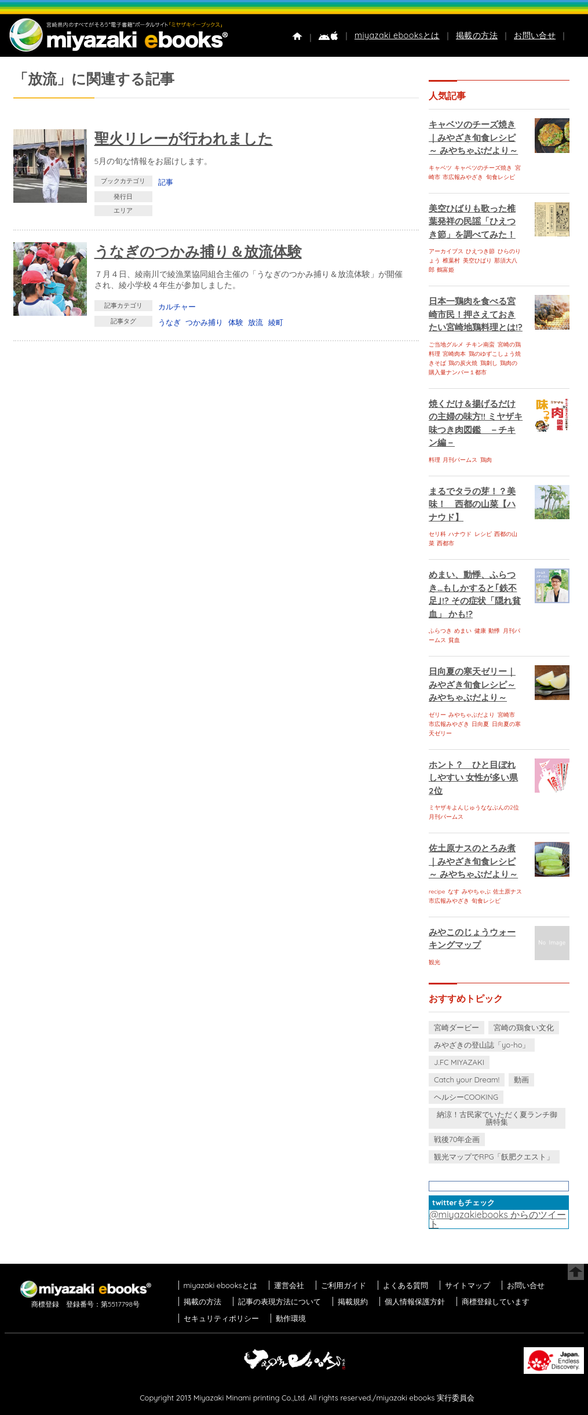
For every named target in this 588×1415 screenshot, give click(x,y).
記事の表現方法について (279, 1301)
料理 (434, 460)
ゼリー (437, 715)
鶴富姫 (445, 269)
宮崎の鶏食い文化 (524, 1027)
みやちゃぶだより (471, 715)
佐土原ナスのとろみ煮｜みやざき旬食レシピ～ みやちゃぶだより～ (473, 861)
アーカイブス (446, 251)
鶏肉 (486, 460)
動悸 (494, 630)
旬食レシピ (500, 177)
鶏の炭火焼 (462, 363)
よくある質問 (405, 1285)
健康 (480, 630)
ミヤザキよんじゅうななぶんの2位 (474, 807)
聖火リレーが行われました (183, 138)
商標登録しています (495, 1301)
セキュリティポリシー (221, 1318)
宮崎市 (506, 715)
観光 (434, 962)
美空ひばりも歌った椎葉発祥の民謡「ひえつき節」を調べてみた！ (472, 221)
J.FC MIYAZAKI (459, 1062)
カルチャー (177, 306)
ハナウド (460, 534)
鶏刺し (489, 363)
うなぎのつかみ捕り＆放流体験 (198, 251)
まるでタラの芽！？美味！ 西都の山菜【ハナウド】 (472, 504)
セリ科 (437, 534)
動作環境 (291, 1318)
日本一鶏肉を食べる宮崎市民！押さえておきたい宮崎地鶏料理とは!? (476, 314)
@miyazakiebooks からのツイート (497, 1219)
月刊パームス (460, 460)
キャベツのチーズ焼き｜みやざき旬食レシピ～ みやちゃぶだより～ (473, 137)
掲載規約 (353, 1301)
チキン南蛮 (480, 344)
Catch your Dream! (466, 1079)
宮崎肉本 (454, 354)
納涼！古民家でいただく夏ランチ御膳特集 (497, 1118)
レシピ (483, 534)
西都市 (445, 543)
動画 (521, 1079)
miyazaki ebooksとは (397, 35)
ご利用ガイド (343, 1285)
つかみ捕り (204, 322)
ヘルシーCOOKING (466, 1097)
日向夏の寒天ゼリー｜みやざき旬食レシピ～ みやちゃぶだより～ (472, 684)
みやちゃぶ (476, 891)
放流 (255, 322)
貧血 (454, 640)
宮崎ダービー (456, 1027)
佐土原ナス (507, 891)
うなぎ (169, 322)
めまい (463, 630)
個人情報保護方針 (415, 1301)
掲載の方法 (477, 35)
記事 (165, 182)
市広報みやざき (463, 177)
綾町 (275, 322)
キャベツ (440, 168)
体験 (235, 322)
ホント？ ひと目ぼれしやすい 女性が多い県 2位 (473, 777)
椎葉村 (451, 260)
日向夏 (480, 724)
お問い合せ (535, 35)
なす (453, 891)
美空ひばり (477, 260)
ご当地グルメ (446, 344)
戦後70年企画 (457, 1139)
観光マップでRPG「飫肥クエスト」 (494, 1156)
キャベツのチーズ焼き (483, 168)
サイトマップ (467, 1285)
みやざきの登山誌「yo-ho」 (481, 1044)
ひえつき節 (480, 251)
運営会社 (289, 1285)
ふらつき (440, 630)
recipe (437, 891)
